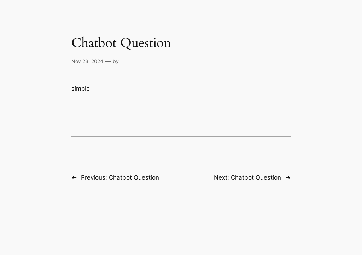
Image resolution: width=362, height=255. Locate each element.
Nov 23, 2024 (87, 61)
